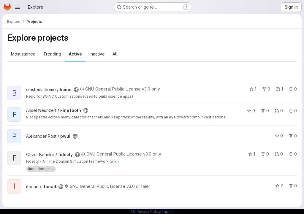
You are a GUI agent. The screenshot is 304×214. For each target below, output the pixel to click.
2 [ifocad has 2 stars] (279, 185)
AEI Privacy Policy (145, 211)
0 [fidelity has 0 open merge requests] (279, 153)
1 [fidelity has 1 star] (251, 153)
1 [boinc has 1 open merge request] (279, 88)
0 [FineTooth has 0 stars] (251, 110)
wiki (114, 161)
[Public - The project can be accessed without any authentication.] (76, 89)
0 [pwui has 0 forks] (293, 135)
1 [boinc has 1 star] (252, 88)
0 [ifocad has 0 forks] (293, 185)
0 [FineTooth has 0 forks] (265, 110)
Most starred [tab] (23, 53)
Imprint (168, 211)
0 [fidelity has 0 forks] (265, 153)
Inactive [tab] (97, 53)
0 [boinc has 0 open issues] (293, 88)
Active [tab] (75, 53)
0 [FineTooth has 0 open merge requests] (279, 110)
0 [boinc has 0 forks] (266, 88)
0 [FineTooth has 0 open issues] (293, 110)
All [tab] (115, 53)
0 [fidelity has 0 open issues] (293, 153)
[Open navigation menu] (17, 7)
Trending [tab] (52, 53)
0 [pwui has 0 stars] (279, 135)
